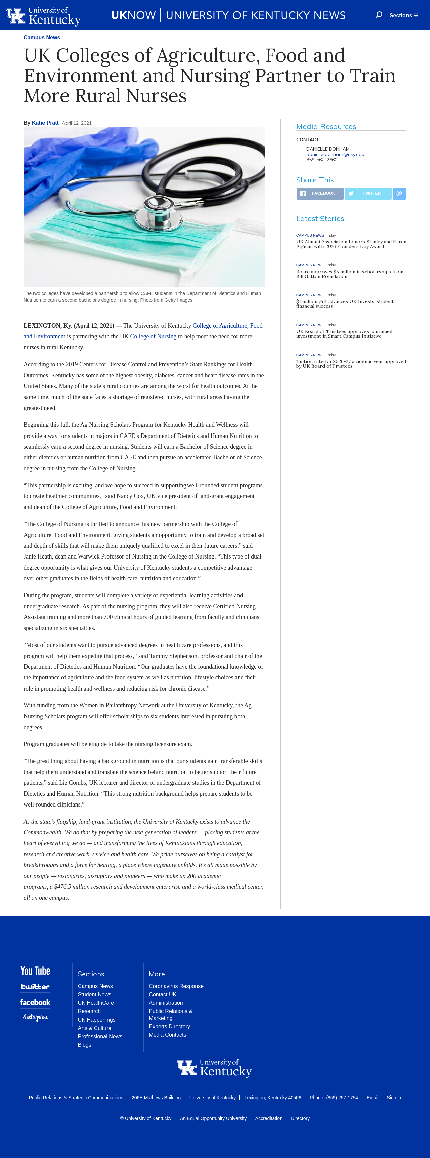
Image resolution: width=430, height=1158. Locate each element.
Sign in (394, 1097)
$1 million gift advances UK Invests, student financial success (345, 303)
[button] (404, 15)
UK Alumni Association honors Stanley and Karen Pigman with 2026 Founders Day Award (351, 244)
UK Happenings (97, 1020)
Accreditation (269, 1118)
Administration (166, 1003)
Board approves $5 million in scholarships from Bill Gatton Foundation (349, 273)
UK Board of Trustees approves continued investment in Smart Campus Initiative (344, 333)
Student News (95, 994)
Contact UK (162, 994)
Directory (300, 1118)
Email (372, 1097)
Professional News (100, 1036)
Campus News (42, 37)
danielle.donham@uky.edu (335, 154)
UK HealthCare (96, 1003)
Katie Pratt (45, 123)
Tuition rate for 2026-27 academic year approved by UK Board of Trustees (351, 363)
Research (89, 1011)
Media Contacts (167, 1035)
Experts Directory (169, 1026)
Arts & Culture (95, 1028)
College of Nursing (153, 336)
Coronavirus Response (176, 986)
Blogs (84, 1045)
